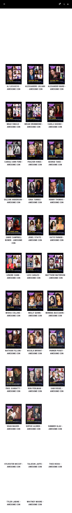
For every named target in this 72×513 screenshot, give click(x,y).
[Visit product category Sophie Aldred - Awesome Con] (34, 426)
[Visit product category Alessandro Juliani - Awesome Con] (35, 86)
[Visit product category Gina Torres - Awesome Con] (35, 199)
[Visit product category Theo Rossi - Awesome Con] (55, 464)
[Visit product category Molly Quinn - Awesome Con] (35, 313)
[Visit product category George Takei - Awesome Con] (55, 162)
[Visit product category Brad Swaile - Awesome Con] (14, 124)
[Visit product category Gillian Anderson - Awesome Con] (14, 199)
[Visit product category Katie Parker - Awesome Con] (57, 237)
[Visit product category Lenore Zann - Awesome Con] (14, 275)
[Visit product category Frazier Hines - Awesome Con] (35, 162)
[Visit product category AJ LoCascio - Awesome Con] (14, 86)
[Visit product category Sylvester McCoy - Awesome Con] (14, 464)
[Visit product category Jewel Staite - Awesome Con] (35, 237)
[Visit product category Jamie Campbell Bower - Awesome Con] (14, 239)
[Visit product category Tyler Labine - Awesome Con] (14, 502)
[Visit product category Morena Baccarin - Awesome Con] (55, 313)
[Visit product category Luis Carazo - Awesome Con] (34, 275)
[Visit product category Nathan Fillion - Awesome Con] (14, 350)
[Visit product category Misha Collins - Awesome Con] (14, 313)
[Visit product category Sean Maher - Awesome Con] (14, 426)
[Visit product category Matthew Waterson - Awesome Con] (55, 275)
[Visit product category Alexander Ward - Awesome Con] (57, 86)
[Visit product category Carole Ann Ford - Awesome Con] (14, 162)
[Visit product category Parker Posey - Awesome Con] (57, 350)
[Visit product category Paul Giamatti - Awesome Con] (14, 388)
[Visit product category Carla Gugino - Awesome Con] (55, 124)
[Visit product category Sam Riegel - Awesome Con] (57, 388)
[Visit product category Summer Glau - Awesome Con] (55, 426)
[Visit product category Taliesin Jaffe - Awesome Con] (35, 464)
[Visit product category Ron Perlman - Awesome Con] (35, 388)
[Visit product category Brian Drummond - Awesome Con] (34, 124)
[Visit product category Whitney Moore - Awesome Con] (35, 502)
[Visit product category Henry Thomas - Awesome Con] (57, 199)
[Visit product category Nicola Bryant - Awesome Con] (35, 350)
